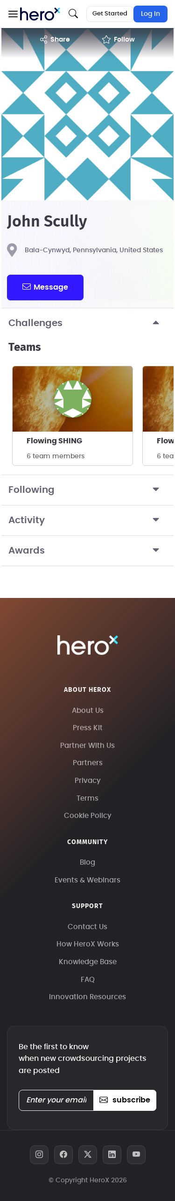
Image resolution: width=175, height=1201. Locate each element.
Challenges (87, 323)
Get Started (109, 14)
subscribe (124, 1100)
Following (87, 490)
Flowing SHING (54, 441)
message (45, 287)
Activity (87, 520)
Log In (150, 14)
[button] (12, 14)
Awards (87, 550)
